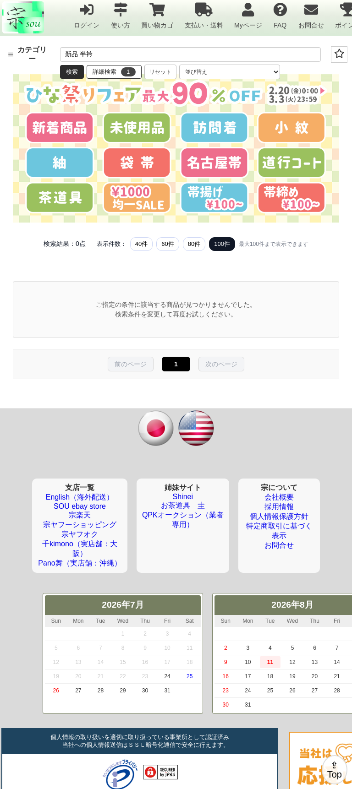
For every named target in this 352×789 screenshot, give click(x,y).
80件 (194, 243)
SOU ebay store (80, 506)
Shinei (183, 497)
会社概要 (279, 497)
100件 (222, 243)
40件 (141, 243)
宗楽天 (80, 515)
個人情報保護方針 (279, 516)
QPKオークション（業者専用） (183, 519)
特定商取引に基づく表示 (279, 530)
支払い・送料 (204, 15)
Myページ (248, 15)
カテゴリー (27, 54)
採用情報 (279, 507)
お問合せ (311, 15)
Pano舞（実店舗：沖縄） (79, 563)
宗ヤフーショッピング (79, 524)
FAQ (280, 15)
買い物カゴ (157, 15)
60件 (167, 243)
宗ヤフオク (79, 534)
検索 (72, 71)
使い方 (120, 15)
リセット (160, 72)
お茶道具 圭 (183, 505)
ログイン (86, 15)
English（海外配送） (80, 497)
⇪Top (334, 769)
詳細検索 (114, 71)
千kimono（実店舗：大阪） (79, 548)
